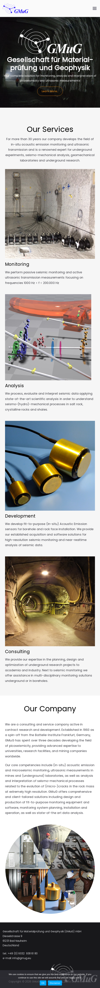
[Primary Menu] (94, 8)
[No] (95, 979)
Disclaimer (55, 983)
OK (43, 983)
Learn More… (50, 91)
